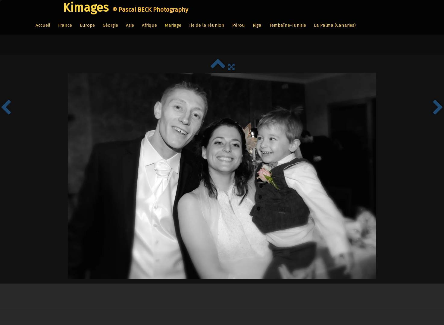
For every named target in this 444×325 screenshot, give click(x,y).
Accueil (43, 25)
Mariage (173, 25)
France (65, 25)
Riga (257, 25)
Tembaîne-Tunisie (287, 25)
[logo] (122, 8)
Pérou (238, 25)
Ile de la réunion (206, 25)
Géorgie (110, 25)
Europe (87, 25)
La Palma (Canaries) (335, 25)
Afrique (149, 25)
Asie (130, 25)
